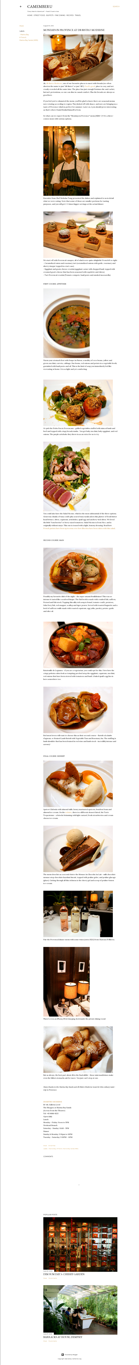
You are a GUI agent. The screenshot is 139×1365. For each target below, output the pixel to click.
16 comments (53, 1278)
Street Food (39, 15)
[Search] (116, 6)
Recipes (70, 15)
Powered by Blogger (69, 1354)
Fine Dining (60, 15)
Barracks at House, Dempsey (62, 1337)
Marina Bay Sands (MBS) (28, 40)
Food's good (90, 86)
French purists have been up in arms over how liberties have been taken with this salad (79, 528)
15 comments (53, 1341)
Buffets (50, 15)
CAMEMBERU (39, 6)
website (68, 812)
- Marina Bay (24, 35)
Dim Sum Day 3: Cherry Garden (64, 1274)
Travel (78, 15)
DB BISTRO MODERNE (52, 1102)
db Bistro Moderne (54, 83)
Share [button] (21, 26)
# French (22, 37)
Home (29, 15)
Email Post (52, 1145)
